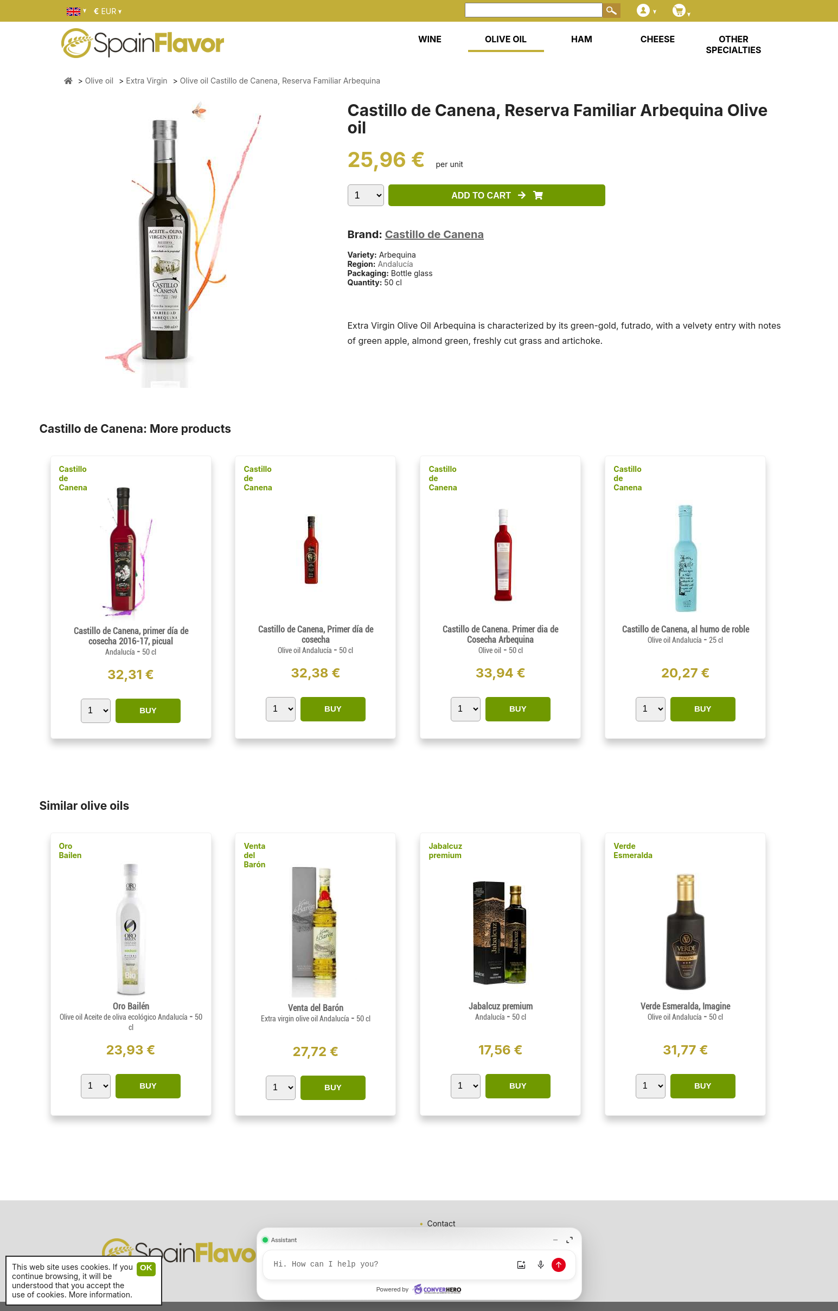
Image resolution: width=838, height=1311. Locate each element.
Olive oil (489, 650)
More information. (100, 1294)
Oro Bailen (70, 850)
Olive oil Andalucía (306, 650)
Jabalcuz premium (445, 850)
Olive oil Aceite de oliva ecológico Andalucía (124, 1017)
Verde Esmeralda (633, 850)
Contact (441, 1223)
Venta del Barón (254, 855)
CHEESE (658, 39)
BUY (148, 710)
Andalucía (395, 263)
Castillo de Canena (434, 234)
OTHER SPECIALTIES (734, 44)
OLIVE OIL (506, 39)
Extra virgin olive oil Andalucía (306, 1018)
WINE (430, 39)
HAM (581, 39)
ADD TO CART (497, 195)
